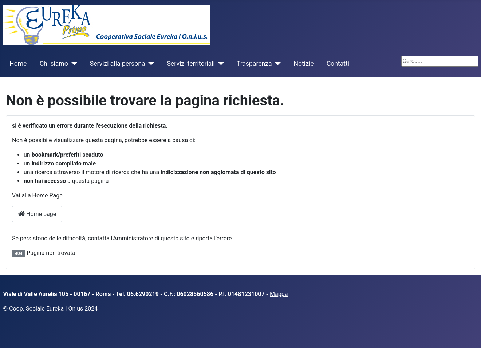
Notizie (304, 63)
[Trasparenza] (276, 63)
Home (18, 63)
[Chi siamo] (72, 63)
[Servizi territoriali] (219, 63)
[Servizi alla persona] (149, 63)
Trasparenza (254, 63)
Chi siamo (54, 63)
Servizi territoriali (190, 63)
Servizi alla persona (117, 63)
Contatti (338, 63)
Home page (37, 214)
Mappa (279, 294)
